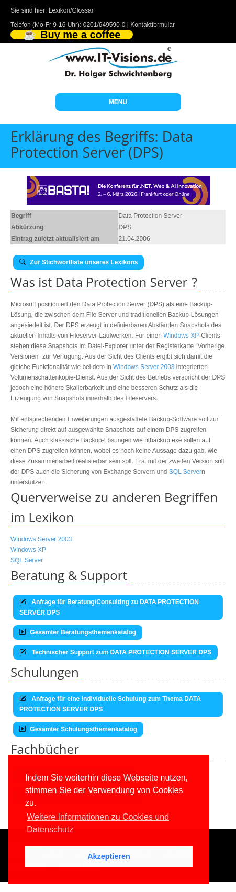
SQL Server (185, 471)
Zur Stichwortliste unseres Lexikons (78, 262)
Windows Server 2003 (143, 367)
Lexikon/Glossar (71, 10)
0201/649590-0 (104, 24)
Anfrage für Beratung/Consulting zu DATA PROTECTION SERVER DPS (109, 607)
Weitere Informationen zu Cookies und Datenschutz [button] (98, 823)
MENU (118, 102)
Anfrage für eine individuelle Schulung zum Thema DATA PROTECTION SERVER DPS (110, 704)
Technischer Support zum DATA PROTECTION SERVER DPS (115, 652)
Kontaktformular (152, 24)
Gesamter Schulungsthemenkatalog (78, 729)
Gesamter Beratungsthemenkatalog (77, 632)
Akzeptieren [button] (108, 856)
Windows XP (181, 335)
